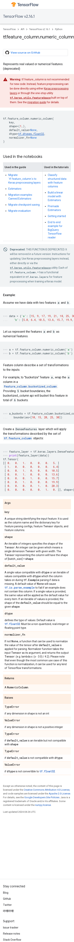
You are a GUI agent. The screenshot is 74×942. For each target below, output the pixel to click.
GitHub (7, 898)
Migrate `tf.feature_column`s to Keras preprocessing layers (24, 178)
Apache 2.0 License (59, 793)
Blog (5, 892)
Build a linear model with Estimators (55, 196)
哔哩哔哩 (8, 910)
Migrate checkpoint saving (24, 204)
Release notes (11, 933)
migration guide (36, 102)
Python (58, 29)
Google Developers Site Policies (41, 797)
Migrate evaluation (19, 210)
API (22, 29)
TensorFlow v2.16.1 (19, 16)
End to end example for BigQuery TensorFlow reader (55, 230)
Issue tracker (10, 927)
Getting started (57, 216)
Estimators (14, 188)
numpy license (43, 805)
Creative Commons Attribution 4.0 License (46, 789)
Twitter (7, 904)
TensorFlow (9, 29)
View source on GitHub (22, 52)
